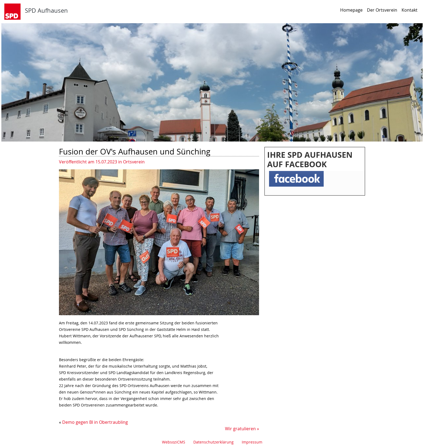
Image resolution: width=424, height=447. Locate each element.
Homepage (351, 10)
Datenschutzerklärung (213, 442)
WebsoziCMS (173, 442)
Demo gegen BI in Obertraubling (95, 422)
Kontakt (410, 10)
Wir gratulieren (240, 429)
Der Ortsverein (382, 10)
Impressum (252, 442)
